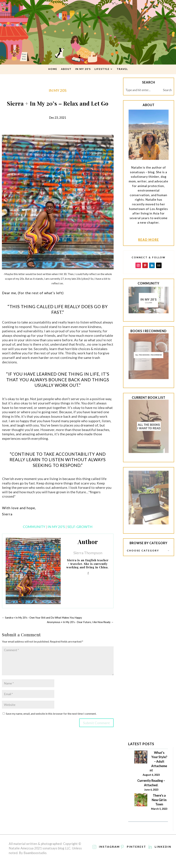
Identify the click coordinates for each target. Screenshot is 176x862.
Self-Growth (79, 527)
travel (122, 68)
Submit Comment (96, 723)
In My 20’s (83, 68)
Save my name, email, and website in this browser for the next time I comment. (51, 713)
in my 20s (58, 90)
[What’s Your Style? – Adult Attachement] (140, 758)
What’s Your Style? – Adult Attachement (158, 761)
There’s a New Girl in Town (159, 800)
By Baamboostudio (32, 853)
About (66, 68)
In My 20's (56, 527)
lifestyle (102, 68)
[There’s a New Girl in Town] (140, 800)
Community (34, 527)
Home (52, 68)
